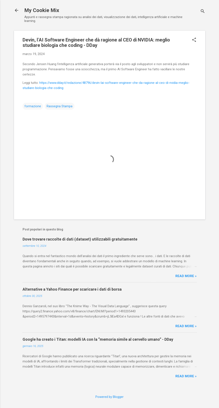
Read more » (186, 276)
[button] (194, 40)
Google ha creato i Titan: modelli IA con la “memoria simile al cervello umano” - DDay (98, 339)
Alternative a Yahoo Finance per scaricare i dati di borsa (72, 289)
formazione (33, 106)
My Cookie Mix (41, 10)
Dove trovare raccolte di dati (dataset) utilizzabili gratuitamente (80, 239)
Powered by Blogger (109, 397)
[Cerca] (202, 11)
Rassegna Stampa (59, 106)
